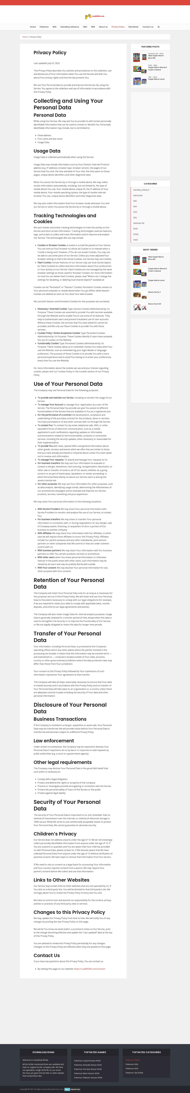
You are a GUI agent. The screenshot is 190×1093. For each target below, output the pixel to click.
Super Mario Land (156, 81)
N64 (93, 27)
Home (33, 27)
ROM (163, 53)
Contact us (147, 27)
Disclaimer (134, 27)
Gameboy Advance (69, 27)
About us (103, 27)
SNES (156, 65)
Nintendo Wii (153, 53)
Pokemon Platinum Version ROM (88, 1077)
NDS (54, 27)
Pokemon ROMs (132, 1060)
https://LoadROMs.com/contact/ (89, 968)
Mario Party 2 (154, 294)
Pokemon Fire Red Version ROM (88, 1069)
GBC (85, 27)
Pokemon (44, 27)
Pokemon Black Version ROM (86, 1073)
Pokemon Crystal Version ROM (87, 1060)
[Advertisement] (150, 135)
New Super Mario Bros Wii (156, 57)
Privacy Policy (118, 27)
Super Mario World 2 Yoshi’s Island (155, 71)
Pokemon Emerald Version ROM (88, 1065)
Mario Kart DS (155, 306)
